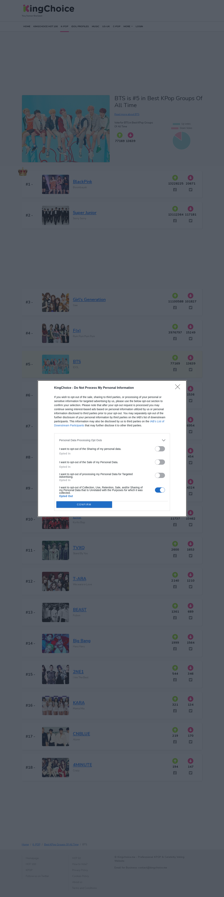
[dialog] (112, 448)
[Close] (179, 388)
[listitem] (112, 440)
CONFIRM (84, 504)
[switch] (160, 448)
